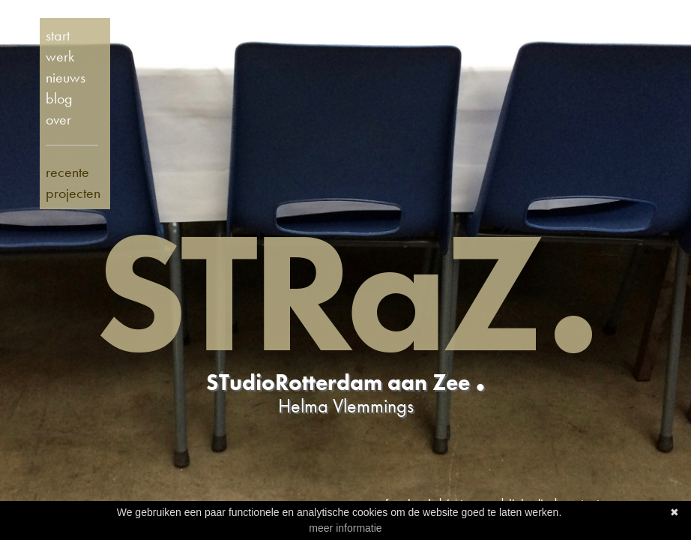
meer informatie (345, 528)
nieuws (65, 77)
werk (60, 56)
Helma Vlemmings (346, 405)
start (58, 35)
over (58, 119)
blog (59, 98)
